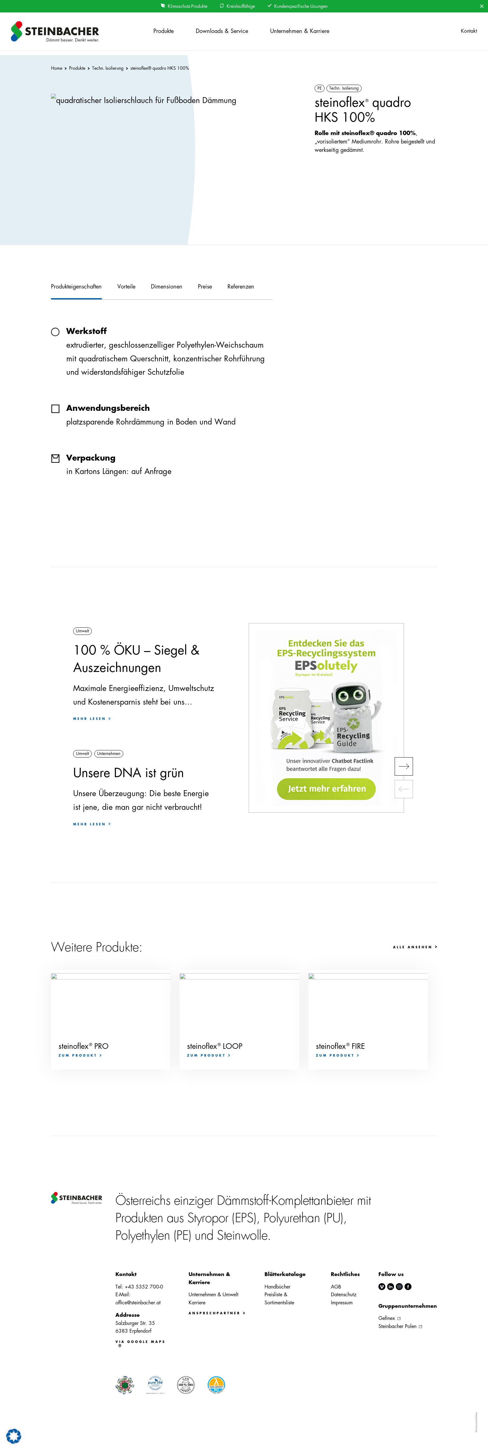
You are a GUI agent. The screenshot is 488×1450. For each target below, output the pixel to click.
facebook (408, 1286)
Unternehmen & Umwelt (213, 1294)
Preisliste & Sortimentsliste (279, 1298)
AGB (336, 1286)
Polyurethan (292, 1218)
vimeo (381, 1286)
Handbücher (277, 1286)
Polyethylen (142, 1235)
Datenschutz (343, 1294)
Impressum (342, 1302)
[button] (13, 1436)
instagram (399, 1286)
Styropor (207, 1218)
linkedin (390, 1286)
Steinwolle (242, 1235)
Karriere (197, 1302)
